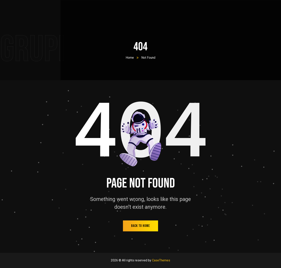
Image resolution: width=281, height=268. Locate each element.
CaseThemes (161, 260)
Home (130, 57)
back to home (140, 226)
